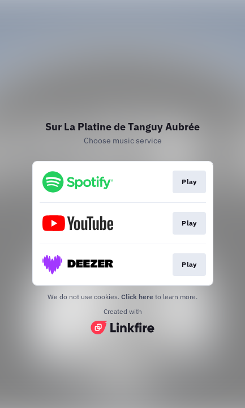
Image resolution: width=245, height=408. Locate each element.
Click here (137, 296)
